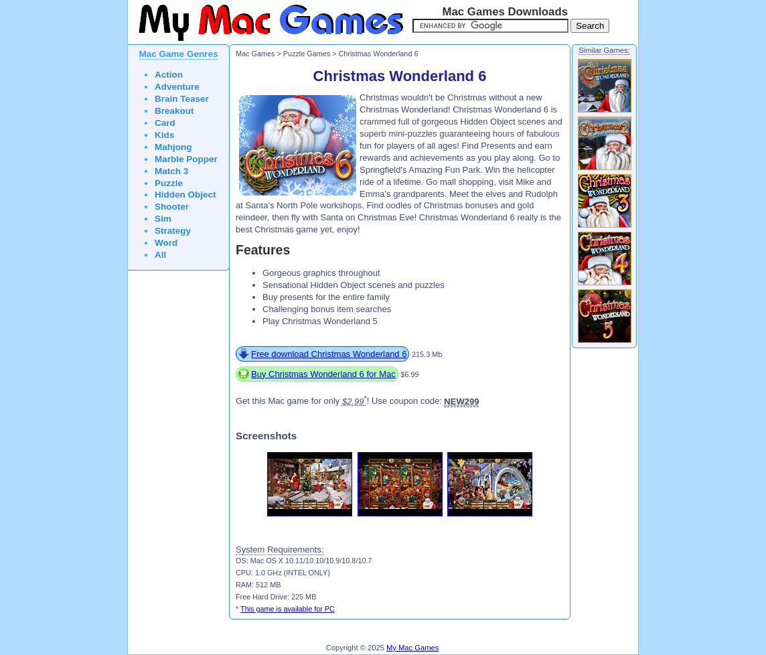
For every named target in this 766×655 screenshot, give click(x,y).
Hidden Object (185, 195)
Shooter (172, 207)
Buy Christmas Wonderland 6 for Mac (323, 374)
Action (169, 75)
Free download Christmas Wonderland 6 (328, 354)
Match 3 (171, 171)
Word (166, 243)
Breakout (174, 111)
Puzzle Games (306, 54)
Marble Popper (186, 159)
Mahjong (173, 147)
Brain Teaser (182, 99)
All (160, 255)
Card (165, 123)
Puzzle (169, 183)
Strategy (173, 231)
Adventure (177, 87)
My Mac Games (412, 648)
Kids (164, 135)
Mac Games (255, 54)
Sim (163, 219)
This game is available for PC (287, 609)
